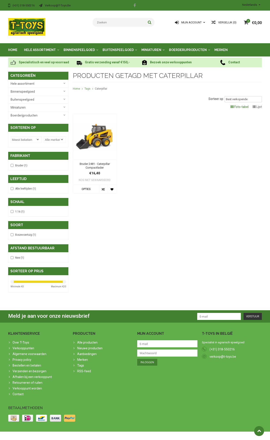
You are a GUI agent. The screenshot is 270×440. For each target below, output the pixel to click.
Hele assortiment (40, 46)
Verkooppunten (23, 345)
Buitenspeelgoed (118, 46)
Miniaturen (151, 46)
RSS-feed (84, 368)
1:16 (19, 208)
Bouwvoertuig (25, 231)
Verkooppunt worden (27, 385)
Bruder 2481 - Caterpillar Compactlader (95, 161)
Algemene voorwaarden (29, 351)
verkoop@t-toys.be (223, 354)
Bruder (21, 162)
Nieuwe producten (90, 345)
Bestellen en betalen (27, 362)
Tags (87, 84)
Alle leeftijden (25, 185)
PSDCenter (65, 434)
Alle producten (87, 339)
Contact (18, 391)
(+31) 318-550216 (222, 346)
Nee (19, 254)
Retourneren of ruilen (27, 380)
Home (12, 46)
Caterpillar (101, 84)
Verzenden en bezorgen (29, 368)
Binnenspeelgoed (79, 46)
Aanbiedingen (87, 351)
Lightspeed (95, 434)
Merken (221, 46)
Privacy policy (22, 357)
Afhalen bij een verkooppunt (32, 374)
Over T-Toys (21, 339)
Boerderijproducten (188, 46)
